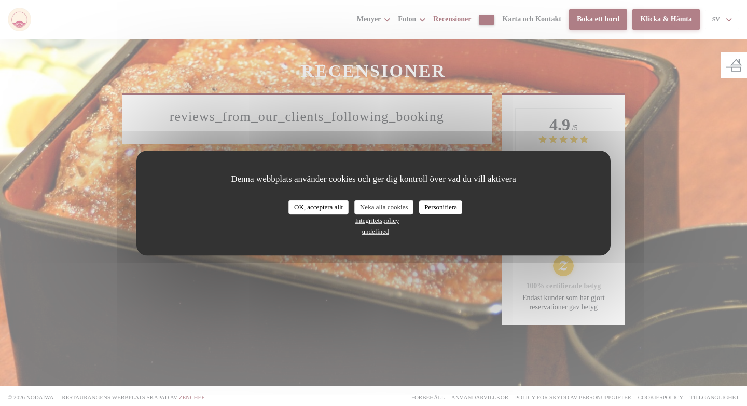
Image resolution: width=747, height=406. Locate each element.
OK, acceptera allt (318, 207)
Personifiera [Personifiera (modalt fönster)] (440, 207)
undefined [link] (375, 231)
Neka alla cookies (384, 207)
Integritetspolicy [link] (377, 220)
